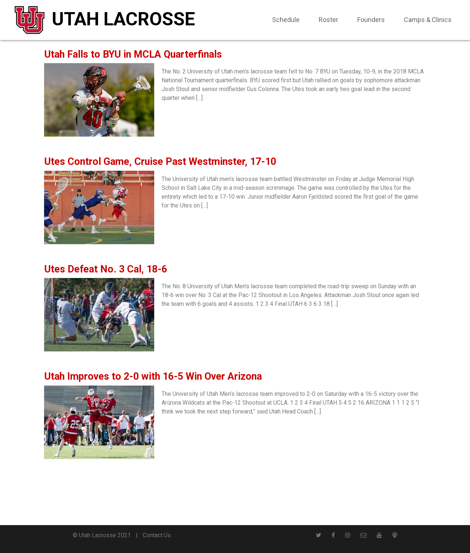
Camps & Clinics (428, 20)
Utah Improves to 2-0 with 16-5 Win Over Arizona (153, 376)
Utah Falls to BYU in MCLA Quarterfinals (133, 54)
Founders (371, 20)
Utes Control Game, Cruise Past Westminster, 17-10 (160, 161)
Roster (328, 20)
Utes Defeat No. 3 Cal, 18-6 (105, 269)
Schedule (286, 20)
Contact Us (157, 535)
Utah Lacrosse (123, 19)
